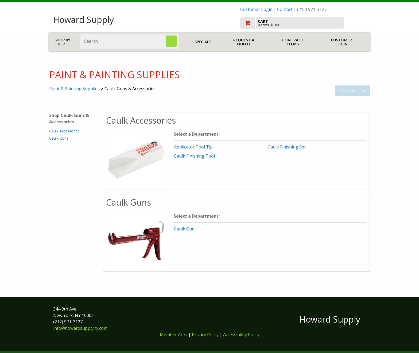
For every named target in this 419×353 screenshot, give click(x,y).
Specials (203, 41)
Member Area (173, 335)
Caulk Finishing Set (287, 147)
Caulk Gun (184, 229)
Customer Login (256, 9)
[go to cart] (303, 23)
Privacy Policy (206, 335)
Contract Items (293, 42)
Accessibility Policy (241, 335)
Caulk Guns (58, 138)
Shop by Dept (62, 42)
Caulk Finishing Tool (194, 156)
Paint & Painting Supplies (74, 89)
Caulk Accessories (64, 131)
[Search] (171, 41)
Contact (285, 9)
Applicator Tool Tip (193, 147)
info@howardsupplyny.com (80, 328)
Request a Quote (243, 42)
